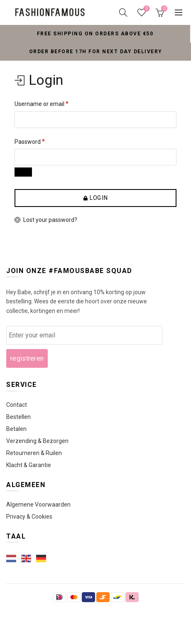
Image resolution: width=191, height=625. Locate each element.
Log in (99, 197)
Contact (16, 404)
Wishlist (146, 9)
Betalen (16, 429)
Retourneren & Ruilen (34, 453)
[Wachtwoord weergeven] (23, 172)
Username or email (42, 104)
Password (30, 141)
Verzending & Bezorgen (37, 441)
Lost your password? (50, 220)
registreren (27, 358)
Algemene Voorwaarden (38, 504)
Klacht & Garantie (28, 465)
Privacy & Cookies (29, 516)
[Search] (123, 12)
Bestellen (18, 416)
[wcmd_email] (84, 335)
